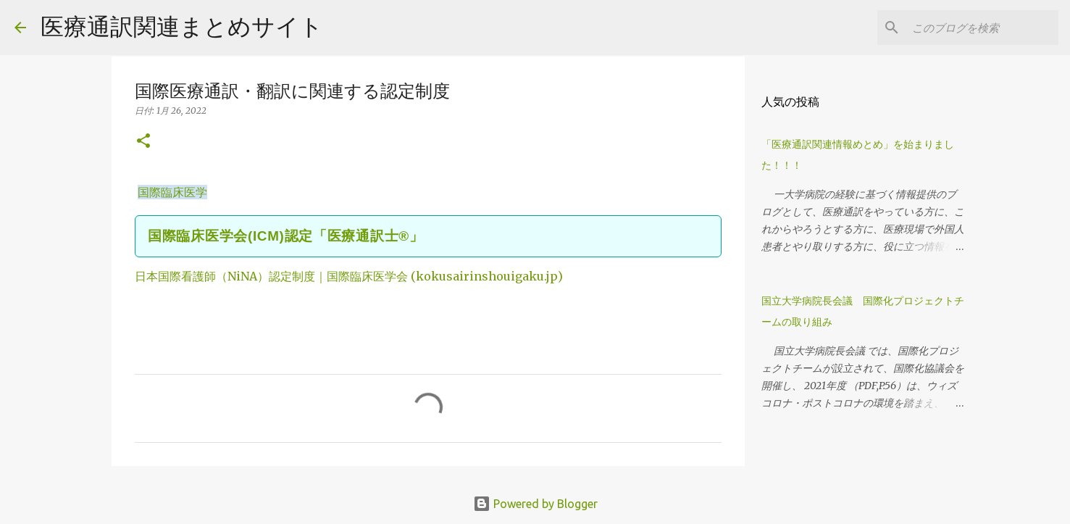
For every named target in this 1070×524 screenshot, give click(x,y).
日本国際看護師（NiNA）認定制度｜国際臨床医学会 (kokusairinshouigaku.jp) (349, 276)
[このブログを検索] (982, 27)
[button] (143, 141)
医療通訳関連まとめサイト (182, 26)
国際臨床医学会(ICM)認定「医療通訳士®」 (286, 236)
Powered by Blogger (535, 503)
